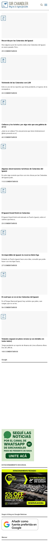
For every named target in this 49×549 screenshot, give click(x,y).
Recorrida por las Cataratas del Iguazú (17, 41)
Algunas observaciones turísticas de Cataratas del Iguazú (22, 170)
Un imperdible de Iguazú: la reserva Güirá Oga (20, 255)
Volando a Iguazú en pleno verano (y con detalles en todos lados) (23, 340)
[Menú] (45, 5)
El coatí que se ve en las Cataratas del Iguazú (20, 297)
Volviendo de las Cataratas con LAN (16, 83)
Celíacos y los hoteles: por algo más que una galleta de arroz (24, 126)
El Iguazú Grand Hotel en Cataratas (16, 213)
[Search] (41, 4)
